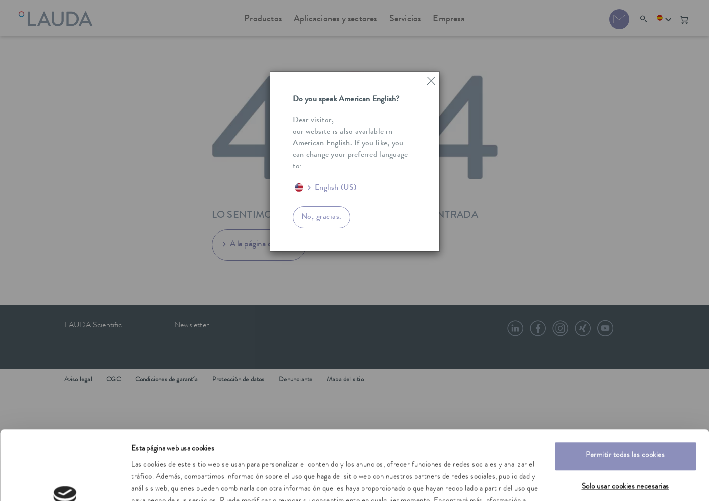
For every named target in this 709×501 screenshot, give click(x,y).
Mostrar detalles (155, 481)
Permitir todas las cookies (625, 396)
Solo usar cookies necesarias (625, 427)
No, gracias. (321, 217)
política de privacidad (227, 453)
